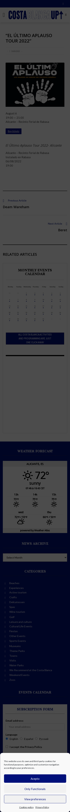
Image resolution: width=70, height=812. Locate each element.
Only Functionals (35, 789)
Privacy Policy (42, 807)
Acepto (35, 778)
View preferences (35, 799)
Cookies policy (26, 807)
